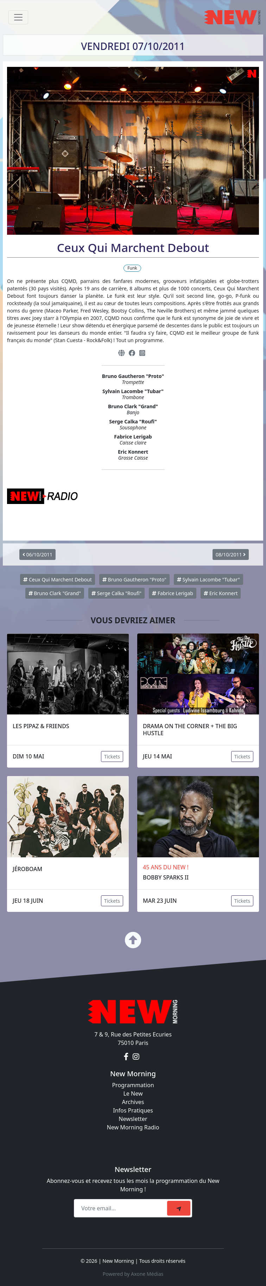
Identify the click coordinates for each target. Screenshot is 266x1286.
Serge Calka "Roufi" (116, 593)
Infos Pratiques (133, 1110)
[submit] (178, 1208)
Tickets (112, 756)
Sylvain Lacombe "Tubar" (208, 579)
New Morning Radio (133, 1127)
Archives (133, 1102)
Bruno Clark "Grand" (54, 593)
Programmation (133, 1085)
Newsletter (133, 1119)
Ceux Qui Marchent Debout (57, 579)
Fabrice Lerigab (172, 593)
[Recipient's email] (121, 1208)
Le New (132, 1093)
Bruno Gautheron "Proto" (134, 579)
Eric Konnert (221, 593)
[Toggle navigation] (18, 17)
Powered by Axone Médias (133, 1274)
